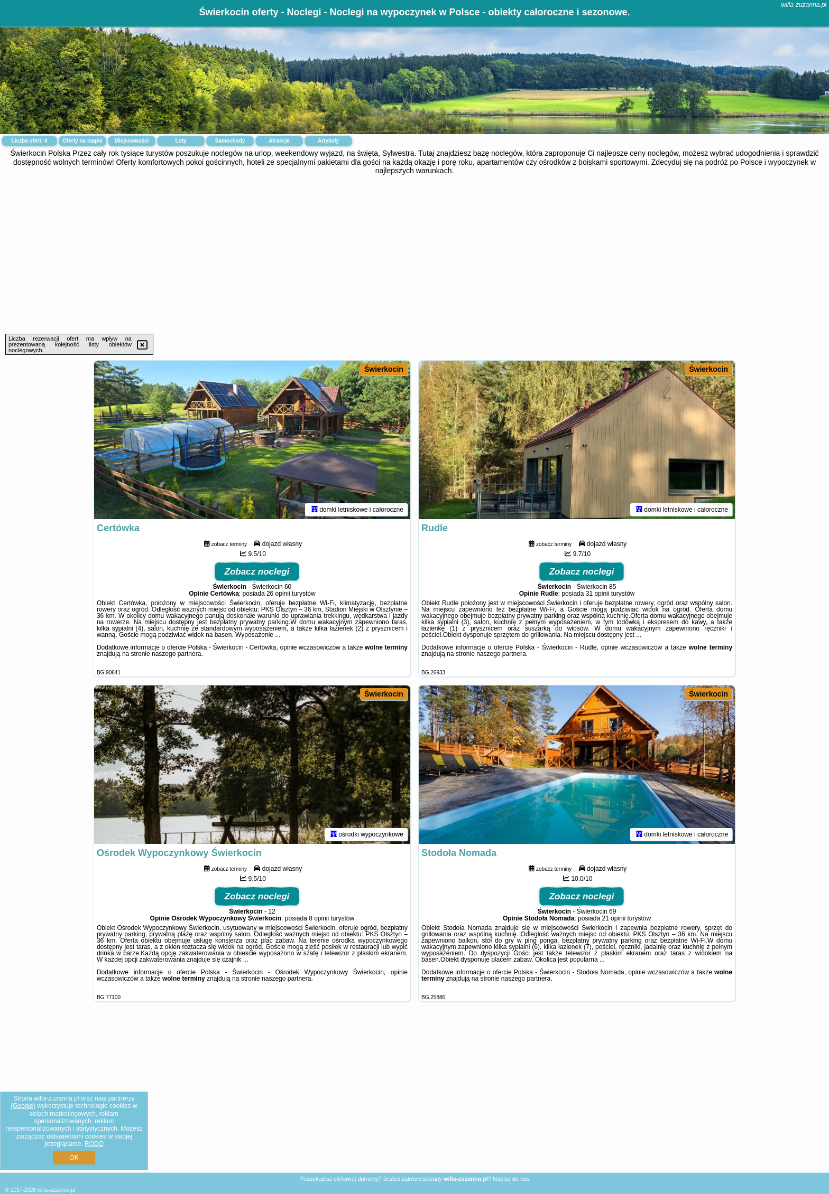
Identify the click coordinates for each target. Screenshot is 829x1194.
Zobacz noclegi (257, 572)
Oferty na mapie (82, 141)
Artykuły (328, 141)
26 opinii (278, 593)
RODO (94, 1144)
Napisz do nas (511, 1179)
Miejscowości (132, 141)
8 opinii (319, 918)
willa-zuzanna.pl (803, 4)
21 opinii (613, 918)
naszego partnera (176, 653)
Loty (180, 141)
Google (23, 1106)
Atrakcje (279, 141)
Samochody (230, 141)
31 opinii (598, 593)
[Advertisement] (414, 254)
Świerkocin (383, 369)
